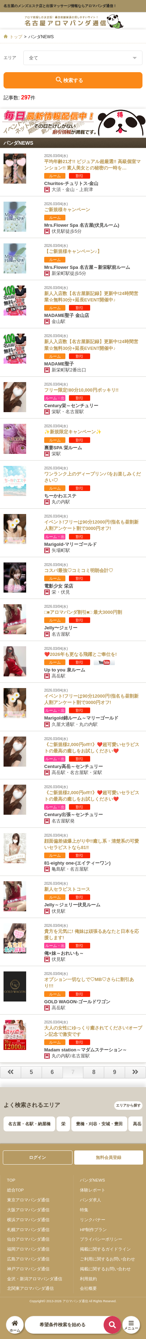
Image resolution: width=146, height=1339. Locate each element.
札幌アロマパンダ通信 (28, 1229)
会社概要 (88, 1288)
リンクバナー (92, 1219)
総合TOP (15, 1190)
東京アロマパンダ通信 (28, 1199)
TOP (11, 1180)
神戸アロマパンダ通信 (28, 1268)
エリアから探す (128, 1105)
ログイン (37, 1157)
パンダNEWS (92, 1180)
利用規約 (88, 1278)
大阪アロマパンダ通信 (28, 1209)
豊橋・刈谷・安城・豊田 (99, 1123)
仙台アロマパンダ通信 (28, 1239)
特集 (84, 1209)
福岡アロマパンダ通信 (28, 1249)
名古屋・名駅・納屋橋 (29, 1123)
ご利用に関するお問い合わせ (107, 1259)
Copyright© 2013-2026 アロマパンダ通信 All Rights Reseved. (72, 1301)
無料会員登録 (108, 1157)
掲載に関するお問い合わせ (105, 1268)
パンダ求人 (90, 1199)
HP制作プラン (93, 1229)
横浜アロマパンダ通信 (28, 1219)
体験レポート (92, 1190)
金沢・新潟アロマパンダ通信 (34, 1278)
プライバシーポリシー (101, 1239)
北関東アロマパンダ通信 (30, 1288)
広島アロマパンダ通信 (28, 1259)
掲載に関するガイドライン (105, 1249)
